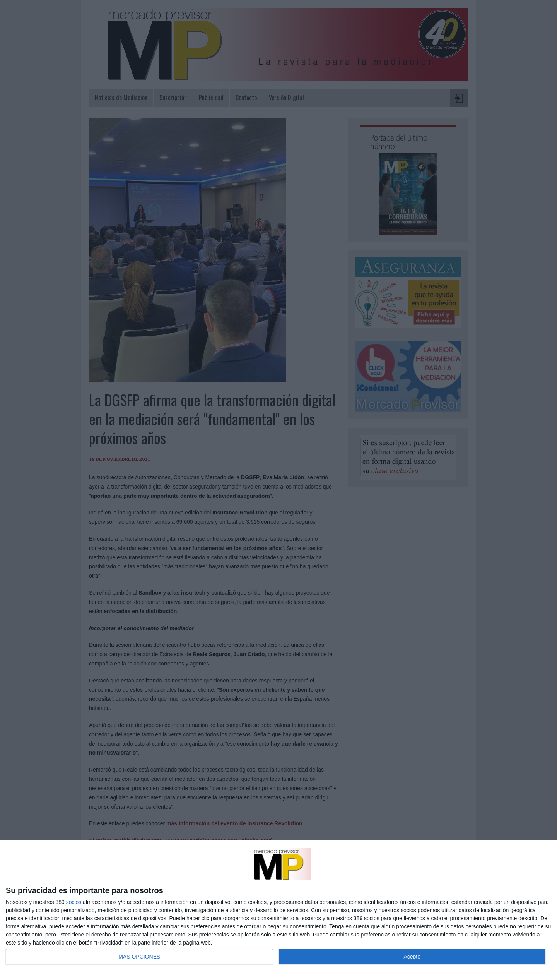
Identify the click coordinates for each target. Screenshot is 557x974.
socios (74, 902)
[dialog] (278, 907)
